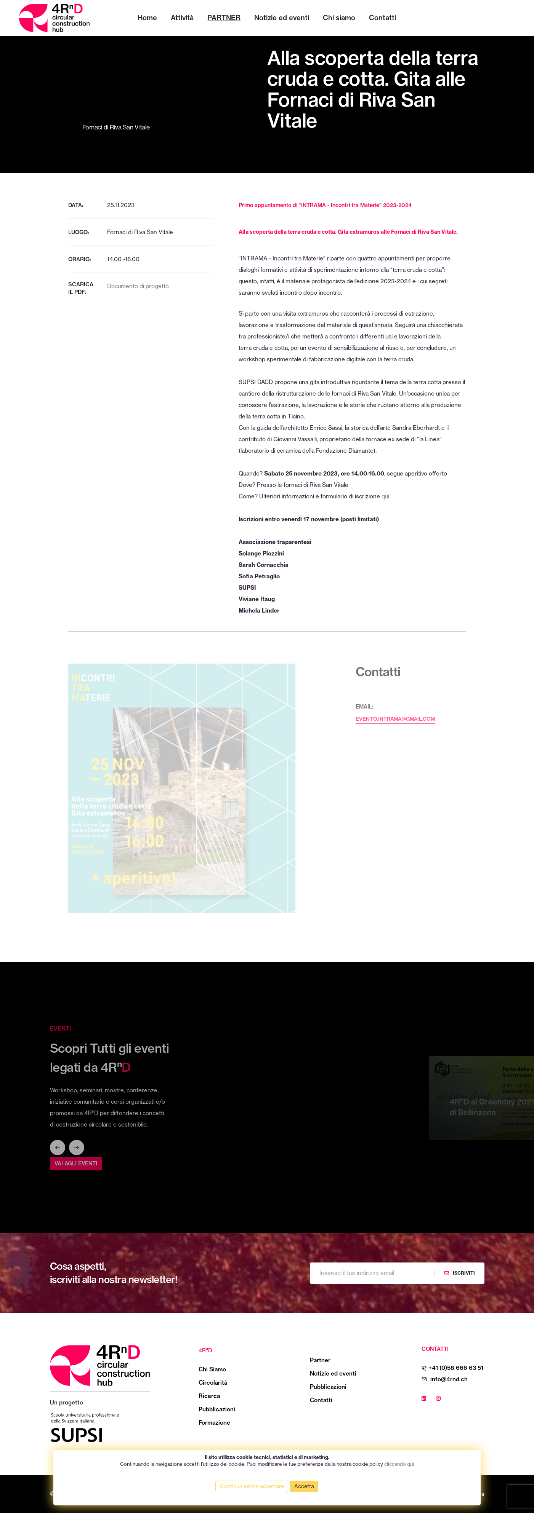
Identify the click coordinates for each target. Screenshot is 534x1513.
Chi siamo (339, 17)
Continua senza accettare (252, 1486)
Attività (182, 17)
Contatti (382, 17)
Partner (224, 17)
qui (385, 496)
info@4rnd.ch (449, 1379)
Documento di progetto (138, 286)
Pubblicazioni (217, 1409)
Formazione (214, 1422)
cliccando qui (399, 1464)
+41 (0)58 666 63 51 (455, 1367)
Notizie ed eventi (281, 17)
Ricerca (209, 1396)
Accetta (304, 1486)
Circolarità (213, 1382)
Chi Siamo (212, 1369)
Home (147, 17)
